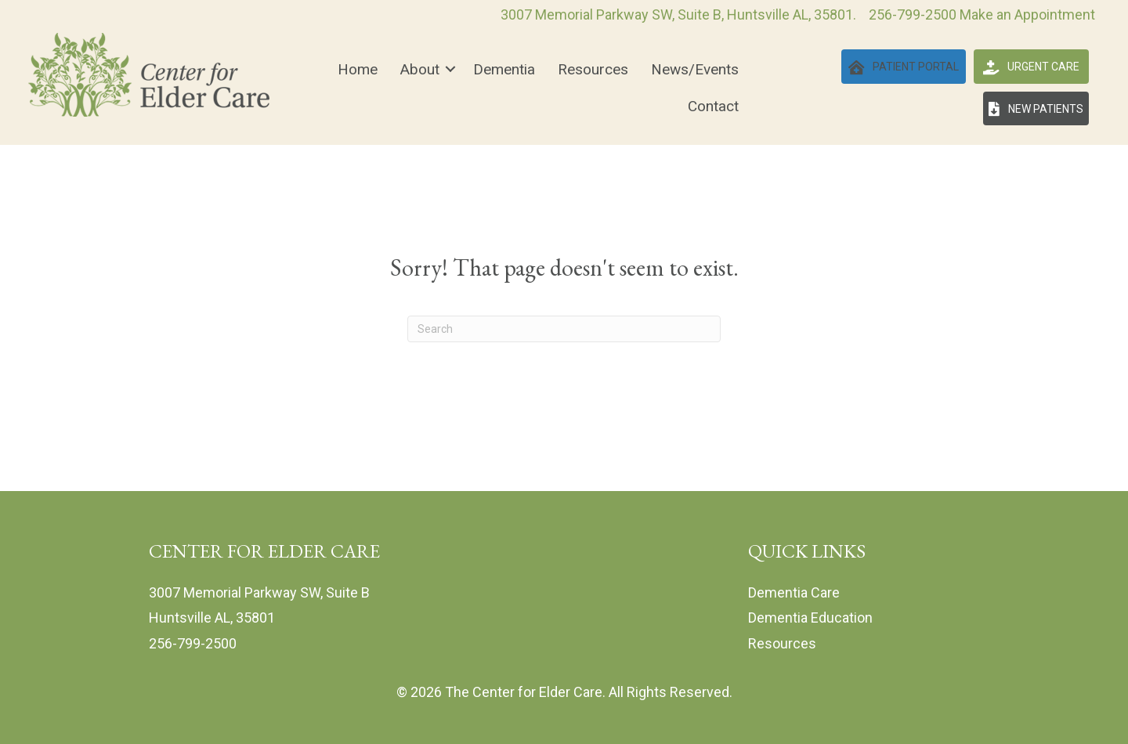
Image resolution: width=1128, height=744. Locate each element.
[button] (450, 69)
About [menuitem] (419, 69)
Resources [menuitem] (593, 69)
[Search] (564, 329)
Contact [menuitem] (713, 106)
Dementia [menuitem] (504, 69)
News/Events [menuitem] (695, 69)
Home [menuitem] (358, 69)
